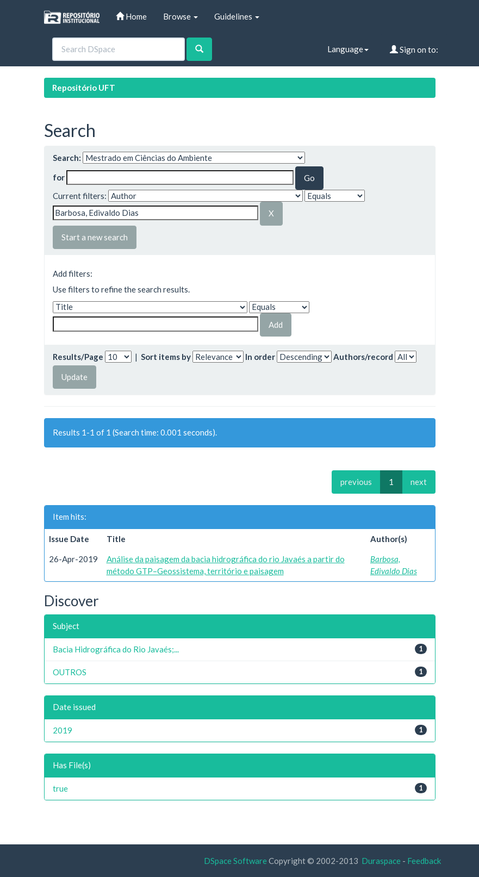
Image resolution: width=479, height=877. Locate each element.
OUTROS (69, 672)
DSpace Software (235, 861)
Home (131, 16)
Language (348, 49)
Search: (67, 158)
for (59, 177)
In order (260, 357)
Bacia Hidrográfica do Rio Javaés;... (116, 649)
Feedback (424, 861)
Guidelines (236, 16)
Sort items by (166, 357)
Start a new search (94, 237)
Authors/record (363, 357)
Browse (180, 16)
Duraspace (381, 861)
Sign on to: (414, 49)
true (60, 788)
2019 (62, 730)
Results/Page (78, 357)
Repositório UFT (83, 87)
